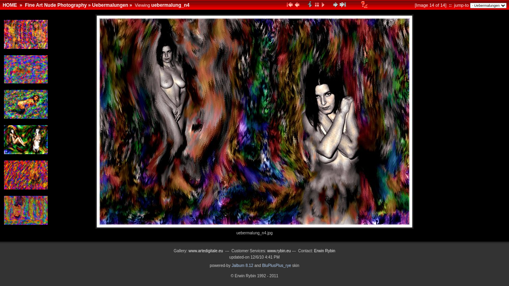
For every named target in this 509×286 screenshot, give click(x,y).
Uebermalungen (110, 5)
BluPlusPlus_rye (276, 265)
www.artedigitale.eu (205, 251)
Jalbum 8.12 (242, 265)
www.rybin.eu (279, 251)
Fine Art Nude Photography (56, 5)
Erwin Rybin (324, 251)
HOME (10, 5)
